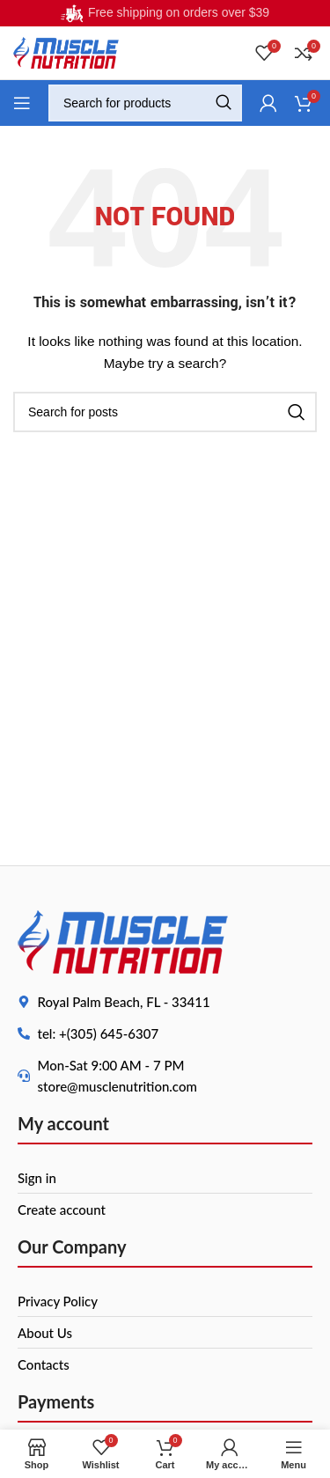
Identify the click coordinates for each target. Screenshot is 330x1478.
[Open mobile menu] (22, 103)
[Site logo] (66, 52)
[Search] (145, 103)
